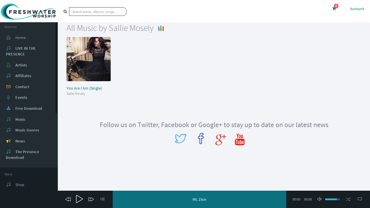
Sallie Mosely (75, 93)
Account (357, 8)
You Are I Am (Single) (84, 88)
